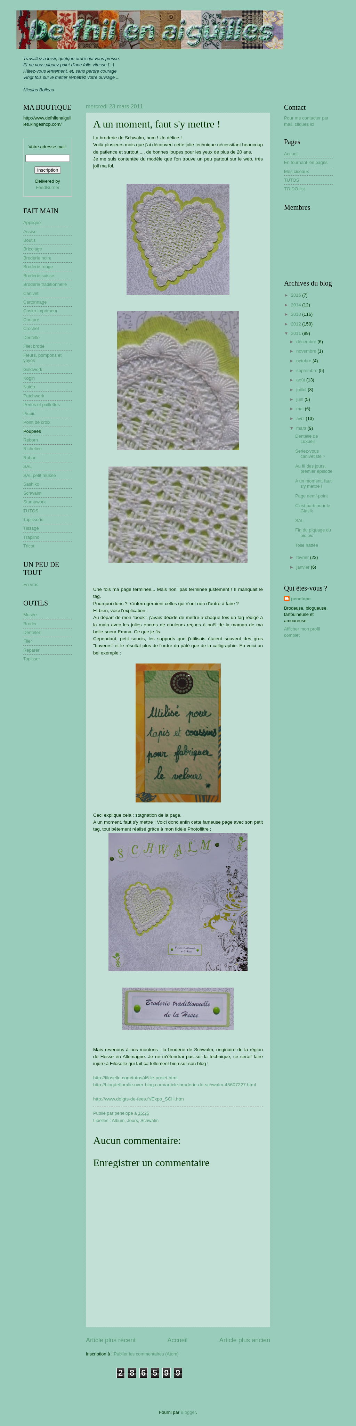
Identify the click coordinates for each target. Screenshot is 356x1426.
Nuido (29, 386)
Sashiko (31, 484)
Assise (30, 231)
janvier (303, 567)
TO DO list (294, 188)
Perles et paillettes (41, 404)
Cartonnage (35, 302)
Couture (31, 319)
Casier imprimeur (40, 310)
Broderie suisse (38, 275)
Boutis (29, 240)
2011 (296, 333)
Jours (132, 1120)
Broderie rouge (38, 266)
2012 (296, 324)
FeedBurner (47, 187)
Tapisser (31, 658)
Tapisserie (33, 519)
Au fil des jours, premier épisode (313, 468)
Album (118, 1120)
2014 (296, 304)
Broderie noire (37, 258)
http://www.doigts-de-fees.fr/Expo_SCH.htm (138, 1099)
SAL (27, 466)
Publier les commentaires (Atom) (146, 1354)
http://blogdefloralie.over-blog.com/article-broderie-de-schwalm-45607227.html (174, 1084)
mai (300, 408)
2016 (296, 295)
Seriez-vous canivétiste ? (310, 453)
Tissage (31, 528)
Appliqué (32, 222)
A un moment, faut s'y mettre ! (313, 483)
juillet (302, 389)
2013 (296, 314)
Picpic (29, 413)
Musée (30, 614)
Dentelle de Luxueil (306, 439)
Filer (27, 641)
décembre (306, 341)
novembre (306, 351)
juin (300, 399)
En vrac (31, 584)
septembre (307, 370)
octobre (304, 360)
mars (301, 428)
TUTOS (30, 510)
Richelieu (32, 448)
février (303, 557)
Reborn (30, 440)
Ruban (30, 457)
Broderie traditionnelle (45, 284)
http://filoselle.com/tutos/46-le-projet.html (135, 1077)
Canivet (31, 293)
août (301, 379)
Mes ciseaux (296, 171)
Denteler (31, 632)
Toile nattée (306, 545)
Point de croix (36, 422)
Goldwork (32, 369)
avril (301, 418)
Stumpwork (34, 501)
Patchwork (33, 395)
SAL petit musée (39, 475)
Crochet (31, 328)
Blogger (188, 1412)
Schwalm (149, 1120)
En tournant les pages (305, 162)
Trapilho (31, 537)
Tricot (28, 546)
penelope (301, 598)
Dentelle (31, 337)
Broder (30, 623)
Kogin (29, 378)
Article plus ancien (244, 1340)
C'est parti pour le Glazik (312, 508)
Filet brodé (33, 346)
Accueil (177, 1340)
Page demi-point (311, 495)
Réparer (31, 650)
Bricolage (32, 249)
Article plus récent (111, 1340)
